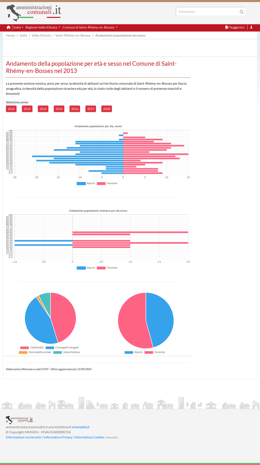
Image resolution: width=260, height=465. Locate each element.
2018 (106, 109)
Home (10, 35)
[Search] (208, 11)
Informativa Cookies (89, 437)
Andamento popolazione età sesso (120, 35)
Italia (23, 35)
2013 (27, 109)
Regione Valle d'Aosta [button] (41, 27)
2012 (11, 109)
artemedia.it (80, 427)
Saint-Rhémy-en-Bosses (73, 35)
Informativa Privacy (58, 437)
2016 (74, 109)
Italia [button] (17, 27)
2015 (59, 109)
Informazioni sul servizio (23, 437)
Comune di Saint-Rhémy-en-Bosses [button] (88, 27)
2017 (90, 109)
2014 (43, 109)
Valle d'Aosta (41, 35)
